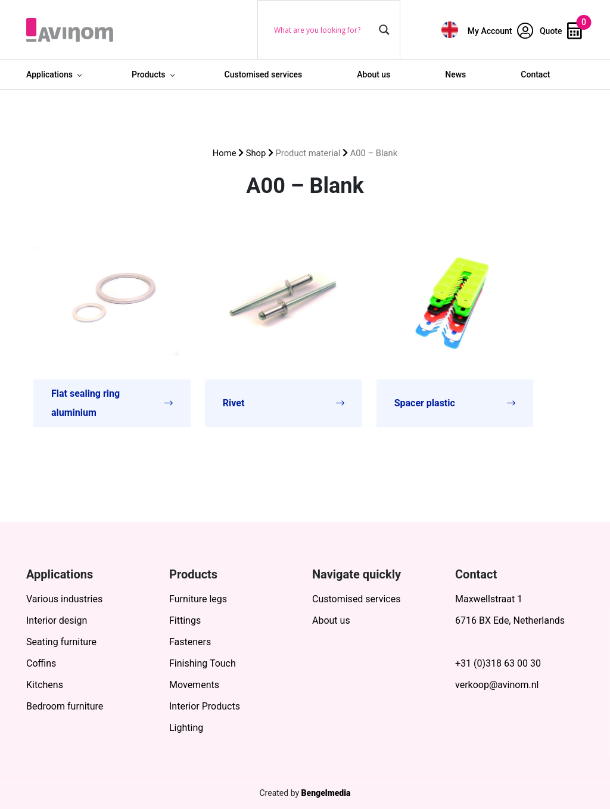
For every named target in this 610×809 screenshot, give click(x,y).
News (455, 74)
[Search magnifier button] (384, 29)
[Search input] (323, 29)
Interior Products (204, 706)
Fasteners (190, 642)
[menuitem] (450, 29)
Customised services (264, 74)
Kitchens (44, 684)
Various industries (64, 599)
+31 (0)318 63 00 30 (498, 663)
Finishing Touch (202, 663)
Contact (535, 74)
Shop (256, 153)
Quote (561, 31)
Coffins (41, 663)
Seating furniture (61, 642)
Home (224, 153)
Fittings (185, 620)
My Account (500, 31)
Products (149, 74)
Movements (194, 684)
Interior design (56, 620)
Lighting (186, 727)
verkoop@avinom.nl (497, 684)
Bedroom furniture (64, 706)
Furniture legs (198, 599)
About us (373, 74)
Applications (49, 74)
